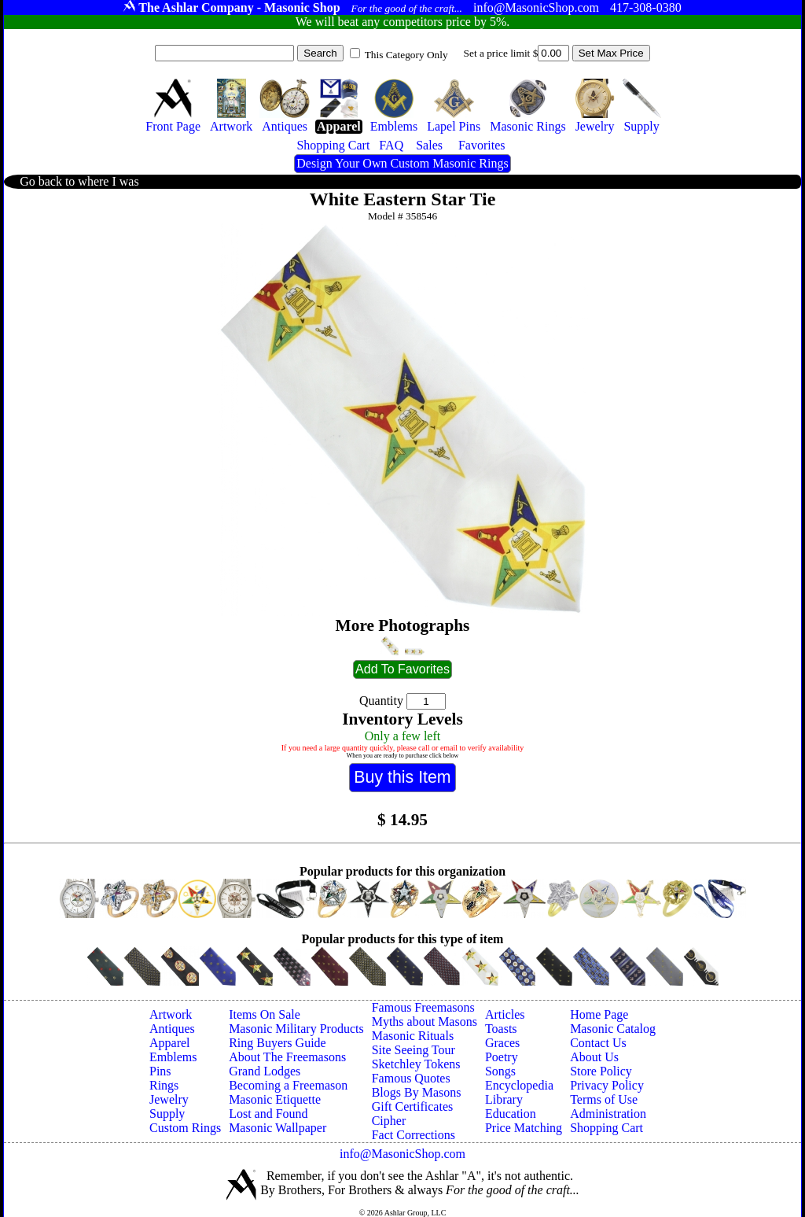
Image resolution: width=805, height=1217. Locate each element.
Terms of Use (604, 1099)
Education (510, 1113)
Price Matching (523, 1127)
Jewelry (169, 1099)
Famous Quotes (411, 1078)
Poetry (501, 1057)
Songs (500, 1071)
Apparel (169, 1042)
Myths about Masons (424, 1021)
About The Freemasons (287, 1057)
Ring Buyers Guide (277, 1042)
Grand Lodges (264, 1071)
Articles (505, 1014)
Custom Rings (185, 1127)
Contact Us (598, 1042)
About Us (594, 1057)
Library (504, 1099)
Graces (502, 1042)
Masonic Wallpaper (277, 1127)
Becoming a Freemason (288, 1085)
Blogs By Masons (416, 1092)
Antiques (172, 1028)
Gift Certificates (413, 1106)
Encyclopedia (519, 1085)
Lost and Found (268, 1113)
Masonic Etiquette (275, 1099)
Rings (163, 1085)
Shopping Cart (606, 1127)
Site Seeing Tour (413, 1050)
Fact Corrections (413, 1134)
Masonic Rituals (413, 1035)
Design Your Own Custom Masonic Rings (402, 163)
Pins (160, 1071)
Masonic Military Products (296, 1028)
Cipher (389, 1120)
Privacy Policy (607, 1085)
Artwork (170, 1014)
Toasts (501, 1028)
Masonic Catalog (613, 1028)
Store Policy (601, 1071)
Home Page (599, 1014)
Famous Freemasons (423, 1007)
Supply (167, 1113)
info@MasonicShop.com (402, 1153)
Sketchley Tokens (416, 1064)
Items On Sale (264, 1014)
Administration (608, 1113)
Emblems (173, 1057)
